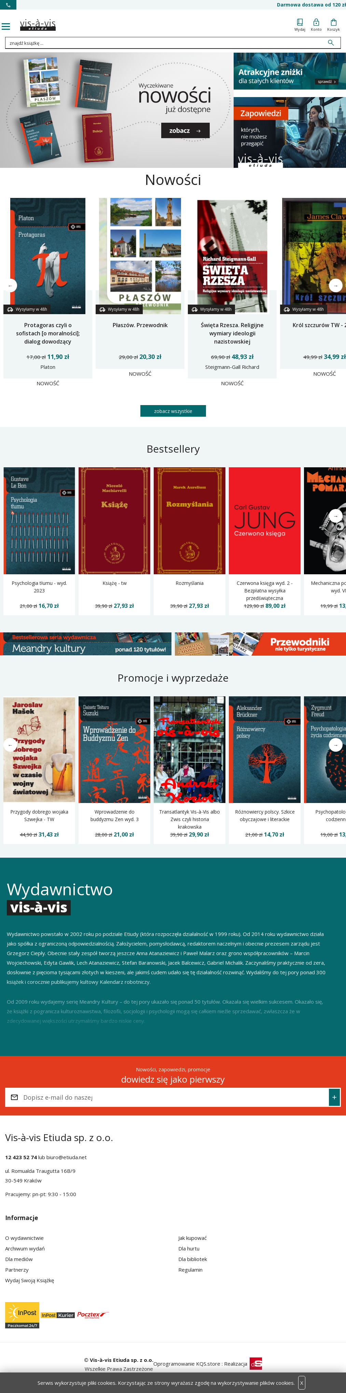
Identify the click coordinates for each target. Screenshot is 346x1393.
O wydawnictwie (24, 1237)
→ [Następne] (335, 285)
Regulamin (190, 1269)
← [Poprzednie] (10, 285)
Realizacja (243, 1363)
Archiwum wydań (25, 1248)
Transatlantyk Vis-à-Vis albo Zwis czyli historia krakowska (189, 819)
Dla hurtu (188, 1248)
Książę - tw (114, 583)
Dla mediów (19, 1259)
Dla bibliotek (192, 1259)
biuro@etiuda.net (66, 1157)
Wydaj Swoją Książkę (29, 1280)
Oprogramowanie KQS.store (186, 1363)
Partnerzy (17, 1269)
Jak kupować (192, 1237)
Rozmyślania (190, 583)
